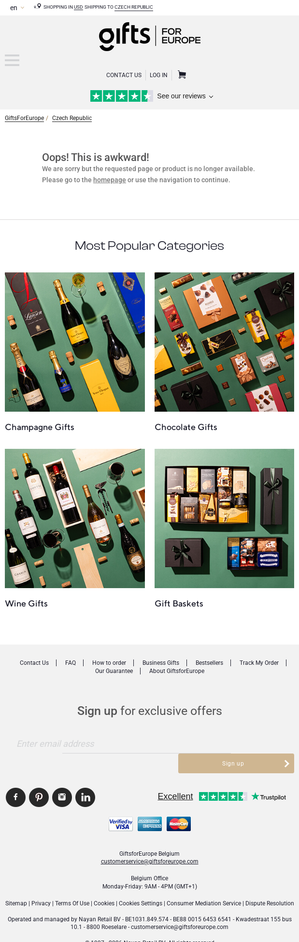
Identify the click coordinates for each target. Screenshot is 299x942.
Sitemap (16, 883)
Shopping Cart (181, 75)
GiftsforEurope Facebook (16, 777)
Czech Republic (133, 7)
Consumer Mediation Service (204, 883)
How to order (109, 662)
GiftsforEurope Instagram (62, 777)
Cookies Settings (140, 883)
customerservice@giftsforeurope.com (150, 841)
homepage (109, 180)
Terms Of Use (72, 883)
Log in (159, 75)
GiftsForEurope (24, 117)
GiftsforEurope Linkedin (85, 777)
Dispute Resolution (269, 883)
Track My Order (259, 662)
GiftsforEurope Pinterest (39, 777)
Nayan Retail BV (100, 899)
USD (78, 7)
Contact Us (124, 75)
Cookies (104, 883)
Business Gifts (160, 662)
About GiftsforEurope (176, 671)
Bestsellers (209, 662)
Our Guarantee (114, 671)
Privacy (41, 883)
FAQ (70, 662)
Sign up (233, 743)
